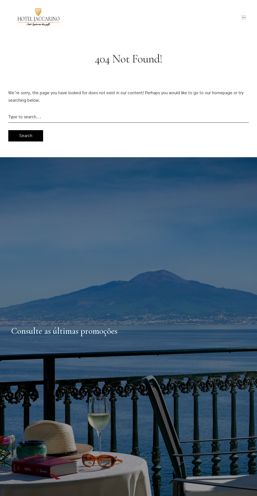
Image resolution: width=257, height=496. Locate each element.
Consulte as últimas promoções (64, 331)
